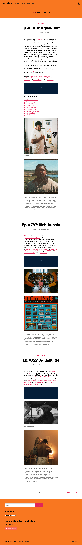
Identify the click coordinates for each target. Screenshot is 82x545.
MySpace (38, 338)
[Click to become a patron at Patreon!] (24, 528)
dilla (33, 471)
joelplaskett (40, 337)
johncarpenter (47, 337)
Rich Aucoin (27, 236)
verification (39, 344)
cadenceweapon (44, 334)
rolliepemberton (39, 341)
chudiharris (35, 469)
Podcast (43, 23)
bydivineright (37, 334)
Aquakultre (40, 39)
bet (44, 468)
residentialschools (51, 206)
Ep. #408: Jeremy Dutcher (31, 115)
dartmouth (39, 200)
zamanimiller (34, 481)
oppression (36, 206)
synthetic (42, 343)
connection (33, 200)
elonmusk (27, 335)
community (53, 199)
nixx (49, 477)
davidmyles (54, 469)
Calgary (50, 334)
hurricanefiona (34, 474)
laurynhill (54, 475)
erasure (54, 200)
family (32, 201)
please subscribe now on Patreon (43, 71)
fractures (36, 201)
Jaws (52, 203)
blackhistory (44, 197)
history (33, 203)
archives (39, 197)
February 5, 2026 (45, 32)
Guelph (51, 201)
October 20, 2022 (45, 365)
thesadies (27, 344)
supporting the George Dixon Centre (41, 377)
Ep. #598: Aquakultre (30, 113)
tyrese (51, 480)
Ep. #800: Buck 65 (29, 105)
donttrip (41, 471)
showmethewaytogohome (34, 207)
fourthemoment (37, 472)
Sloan (52, 341)
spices (45, 207)
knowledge (27, 204)
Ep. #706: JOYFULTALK (30, 109)
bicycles (32, 334)
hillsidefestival (28, 203)
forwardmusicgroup (29, 472)
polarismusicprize (29, 478)
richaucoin (27, 341)
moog (26, 338)
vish (37, 32)
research (45, 206)
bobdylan (27, 469)
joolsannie (36, 475)
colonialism (48, 199)
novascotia (27, 206)
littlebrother (31, 477)
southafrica (27, 480)
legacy (39, 204)
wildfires (37, 209)
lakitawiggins (42, 475)
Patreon (27, 249)
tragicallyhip (28, 209)
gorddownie (47, 201)
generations (41, 201)
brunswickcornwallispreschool (32, 199)
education (50, 200)
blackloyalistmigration (52, 197)
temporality (50, 207)
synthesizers (36, 343)
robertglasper (40, 478)
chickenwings (42, 199)
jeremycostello (46, 474)
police (41, 206)
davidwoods (44, 200)
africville (30, 197)
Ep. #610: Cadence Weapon (32, 111)
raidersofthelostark (48, 340)
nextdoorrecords (52, 204)
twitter (35, 344)
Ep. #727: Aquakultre (30, 107)
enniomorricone (33, 335)
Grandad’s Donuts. (31, 78)
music (34, 338)
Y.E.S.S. (45, 78)
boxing (31, 469)
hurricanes (40, 474)
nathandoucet (42, 477)
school (26, 207)
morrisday (30, 338)
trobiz (48, 480)
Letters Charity (37, 80)
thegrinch (46, 343)
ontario (32, 206)
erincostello (27, 201)
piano (42, 340)
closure (40, 469)
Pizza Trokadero (36, 249)
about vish (57, 3)
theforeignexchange (41, 480)
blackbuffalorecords (49, 468)
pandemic (27, 340)
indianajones (28, 337)
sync (32, 343)
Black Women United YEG (31, 384)
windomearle (46, 344)
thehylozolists (52, 343)
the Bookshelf (34, 76)
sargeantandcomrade (48, 478)
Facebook (50, 335)
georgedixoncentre (46, 472)
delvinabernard (28, 471)
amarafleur (35, 468)
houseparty (27, 474)
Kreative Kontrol (7, 3)
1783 (32, 41)
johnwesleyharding (29, 475)
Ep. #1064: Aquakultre (41, 28)
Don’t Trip (31, 373)
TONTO (31, 344)
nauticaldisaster (44, 204)
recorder (55, 340)
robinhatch (32, 341)
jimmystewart (34, 337)
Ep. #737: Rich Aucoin (41, 224)
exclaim (39, 335)
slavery (42, 207)
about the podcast (47, 3)
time (54, 207)
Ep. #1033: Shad (28, 104)
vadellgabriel (28, 481)
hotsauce (42, 203)
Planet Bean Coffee (44, 76)
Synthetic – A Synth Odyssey (32, 238)
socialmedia (28, 343)
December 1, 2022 (45, 229)
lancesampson (34, 204)
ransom (35, 478)
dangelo (49, 469)
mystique (36, 477)
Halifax (55, 201)
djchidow (37, 471)
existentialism (44, 335)
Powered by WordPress (24, 541)
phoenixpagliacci (54, 477)
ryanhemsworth (46, 341)
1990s (26, 468)
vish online (50, 80)
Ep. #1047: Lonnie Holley (31, 100)
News (37, 23)
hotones (37, 203)
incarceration (47, 203)
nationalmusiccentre (45, 338)
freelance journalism (67, 3)
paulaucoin (32, 340)
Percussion (37, 340)
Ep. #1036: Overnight (30, 102)
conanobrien (28, 200)
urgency (33, 209)
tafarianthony (34, 480)
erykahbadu (45, 471)
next (47, 477)
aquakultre (34, 197)
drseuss (54, 334)
